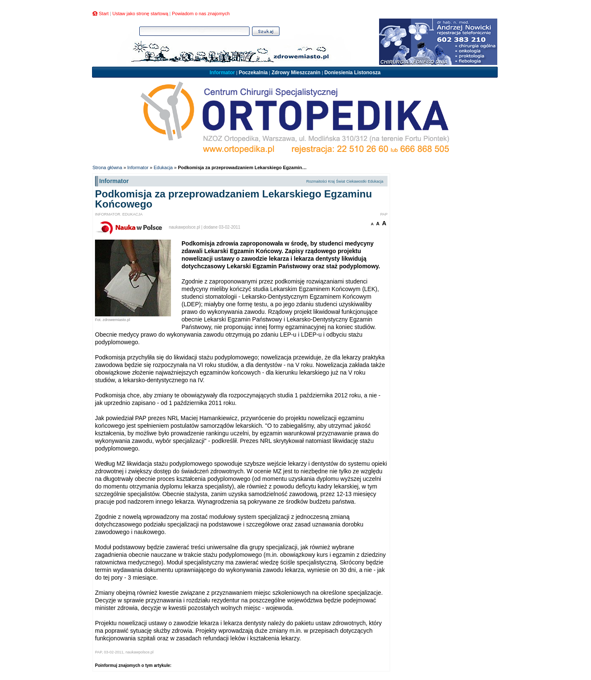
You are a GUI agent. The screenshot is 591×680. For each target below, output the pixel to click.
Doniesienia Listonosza (352, 73)
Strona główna (107, 167)
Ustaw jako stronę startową (140, 13)
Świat (340, 181)
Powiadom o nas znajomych (201, 13)
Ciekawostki (356, 181)
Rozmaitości (316, 181)
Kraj (331, 181)
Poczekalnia (253, 73)
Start (103, 13)
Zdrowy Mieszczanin (295, 73)
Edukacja (163, 167)
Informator (222, 73)
